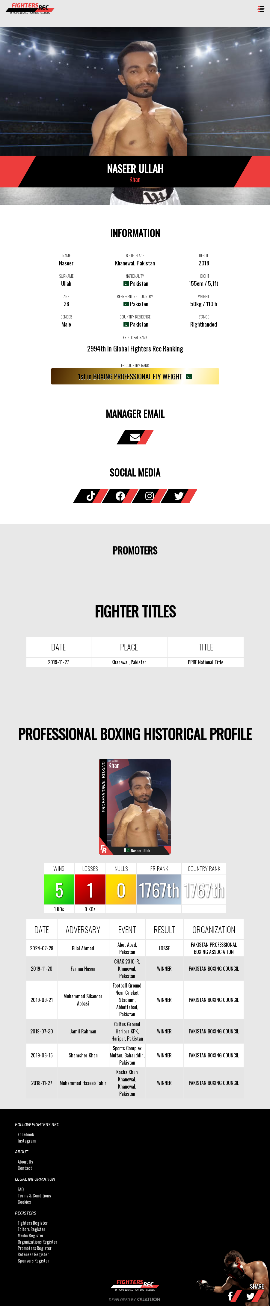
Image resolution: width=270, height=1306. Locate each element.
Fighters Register (33, 1223)
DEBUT (203, 256)
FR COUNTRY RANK (135, 365)
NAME (66, 256)
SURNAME (66, 276)
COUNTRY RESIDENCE (135, 317)
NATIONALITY (135, 276)
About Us (25, 1161)
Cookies (24, 1202)
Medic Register (30, 1235)
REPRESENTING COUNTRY (135, 296)
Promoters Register (35, 1248)
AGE (66, 296)
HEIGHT (203, 276)
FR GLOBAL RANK (135, 337)
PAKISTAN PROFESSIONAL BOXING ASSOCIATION (214, 948)
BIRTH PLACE (135, 256)
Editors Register (31, 1229)
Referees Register (33, 1254)
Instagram (27, 1140)
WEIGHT (203, 296)
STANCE (204, 317)
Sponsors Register (33, 1260)
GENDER (66, 317)
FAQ (21, 1189)
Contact (25, 1168)
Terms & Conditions (34, 1195)
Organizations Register (37, 1242)
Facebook (26, 1134)
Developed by (135, 1299)
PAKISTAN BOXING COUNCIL (214, 968)
